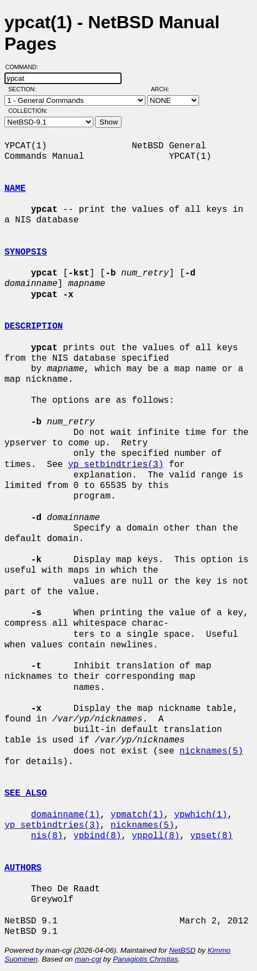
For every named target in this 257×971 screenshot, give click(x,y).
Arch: (165, 89)
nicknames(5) (211, 751)
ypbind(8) (97, 836)
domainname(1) (65, 815)
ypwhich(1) (200, 815)
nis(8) (47, 836)
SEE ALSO (25, 793)
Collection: (28, 110)
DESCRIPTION (33, 326)
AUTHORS (22, 868)
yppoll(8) (155, 836)
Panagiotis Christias (145, 959)
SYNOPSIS (25, 252)
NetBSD (182, 950)
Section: (24, 89)
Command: (25, 67)
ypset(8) (211, 836)
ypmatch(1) (137, 815)
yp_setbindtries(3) (116, 465)
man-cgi (88, 959)
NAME (14, 189)
